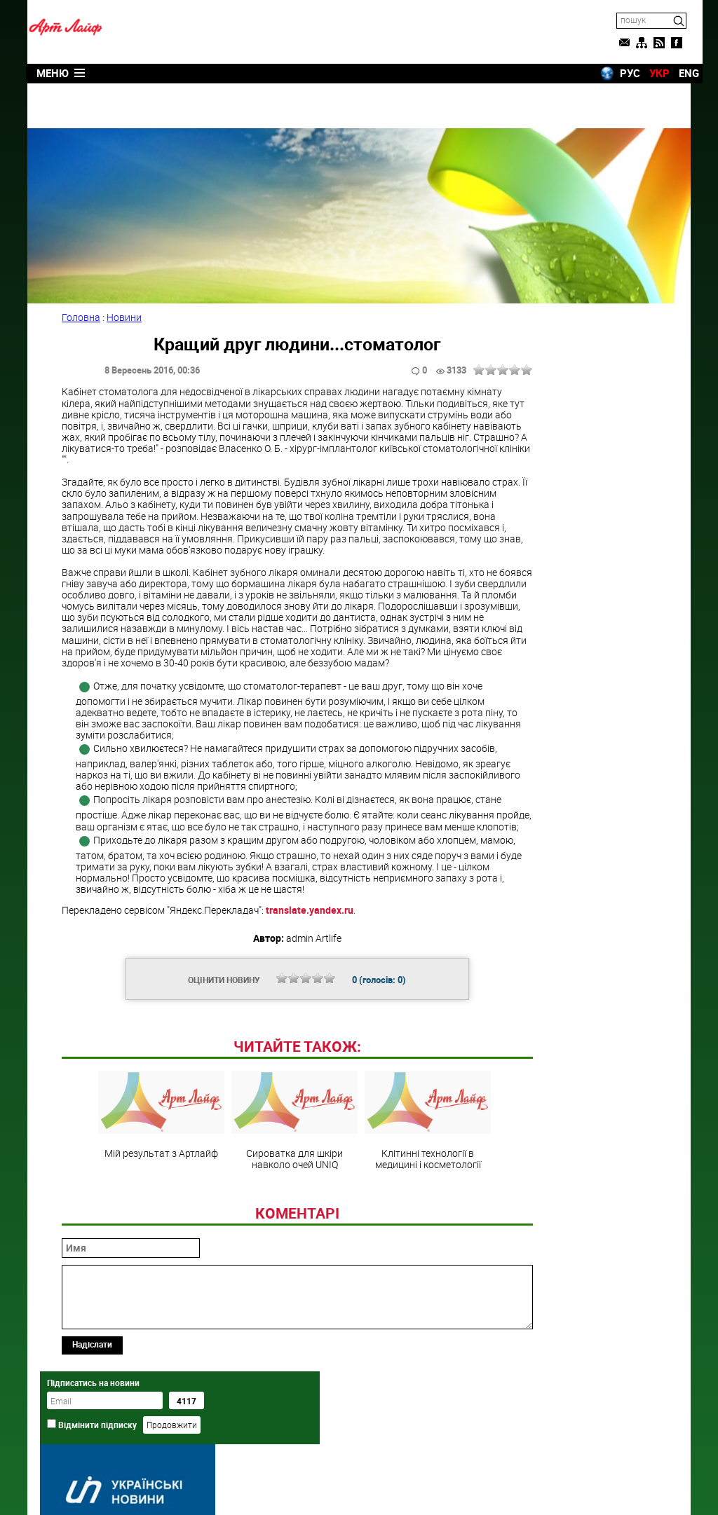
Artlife (323, 1489)
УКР (647, 72)
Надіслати (100, 1425)
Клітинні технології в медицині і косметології (411, 1202)
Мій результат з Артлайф (144, 1196)
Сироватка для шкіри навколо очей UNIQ (278, 1202)
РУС (618, 72)
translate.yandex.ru (317, 895)
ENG (677, 72)
